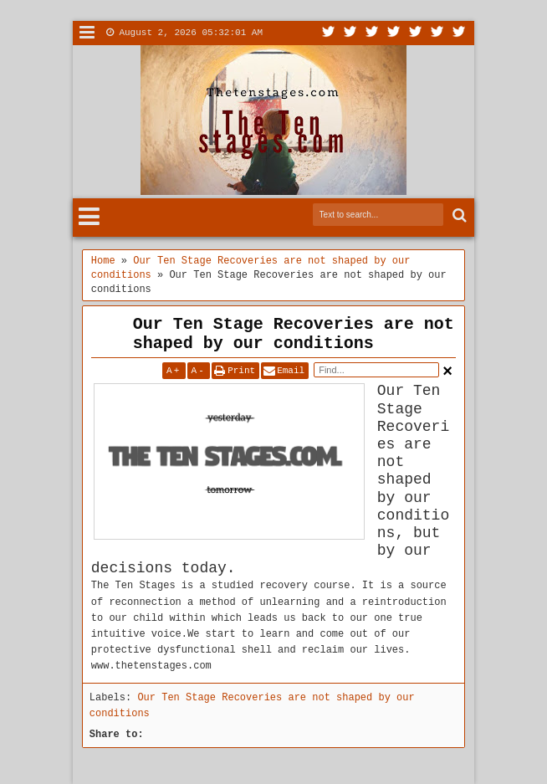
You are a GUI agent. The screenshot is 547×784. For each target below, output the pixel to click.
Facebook (350, 33)
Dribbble (437, 33)
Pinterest (459, 33)
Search (458, 215)
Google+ (372, 33)
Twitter (329, 33)
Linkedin (416, 33)
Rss (394, 33)
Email (290, 371)
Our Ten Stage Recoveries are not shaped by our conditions (293, 334)
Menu (87, 33)
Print (241, 371)
